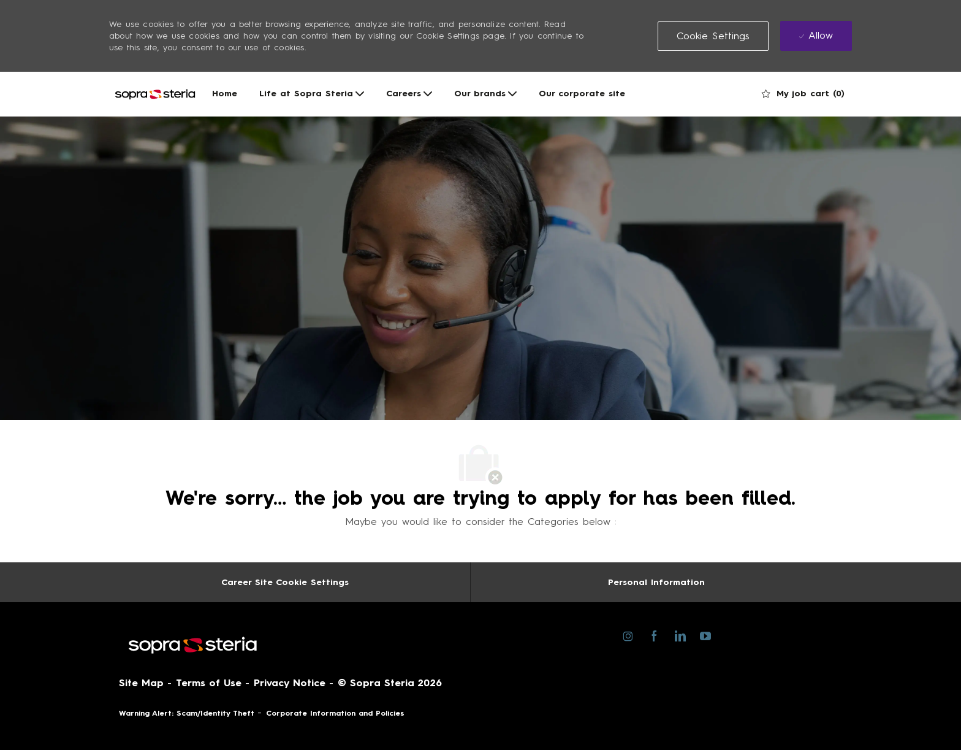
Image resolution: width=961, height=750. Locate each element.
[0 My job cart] (803, 93)
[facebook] (653, 635)
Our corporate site (582, 94)
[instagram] (628, 635)
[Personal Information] (656, 582)
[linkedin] (679, 635)
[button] (713, 36)
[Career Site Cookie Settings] (285, 582)
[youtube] (705, 635)
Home (224, 94)
